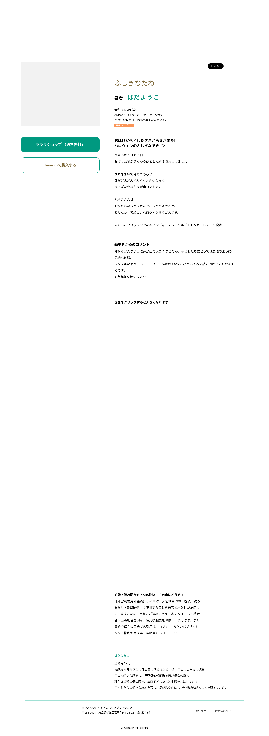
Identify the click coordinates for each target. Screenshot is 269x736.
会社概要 (201, 711)
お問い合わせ (223, 711)
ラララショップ (60, 144)
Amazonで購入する (60, 165)
